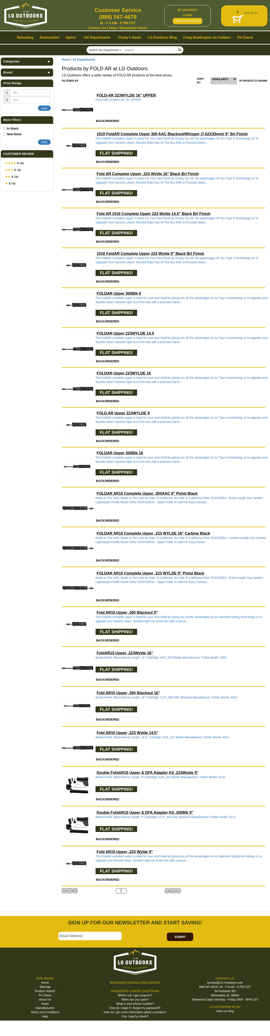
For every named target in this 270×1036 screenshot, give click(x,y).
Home (66, 59)
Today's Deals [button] (129, 37)
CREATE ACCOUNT (187, 21)
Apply (44, 108)
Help (112, 28)
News (45, 1003)
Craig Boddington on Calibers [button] (207, 37)
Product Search (45, 991)
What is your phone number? (135, 1003)
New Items (14, 134)
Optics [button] (71, 37)
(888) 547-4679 (118, 17)
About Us (45, 999)
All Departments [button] (97, 37)
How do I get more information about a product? (135, 1012)
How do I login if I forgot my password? (134, 1008)
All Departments (84, 59)
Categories (27, 62)
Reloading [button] (25, 37)
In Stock (12, 128)
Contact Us (97, 28)
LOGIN (187, 15)
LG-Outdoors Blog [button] (162, 37)
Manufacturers (45, 1008)
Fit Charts (45, 995)
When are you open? (135, 999)
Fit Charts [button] (245, 37)
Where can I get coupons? (135, 995)
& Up (14, 163)
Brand (27, 72)
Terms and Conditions (45, 1012)
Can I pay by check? (135, 1016)
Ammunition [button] (49, 37)
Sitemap (45, 987)
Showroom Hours (133, 28)
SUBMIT (180, 937)
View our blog (225, 1011)
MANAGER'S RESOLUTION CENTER (135, 982)
